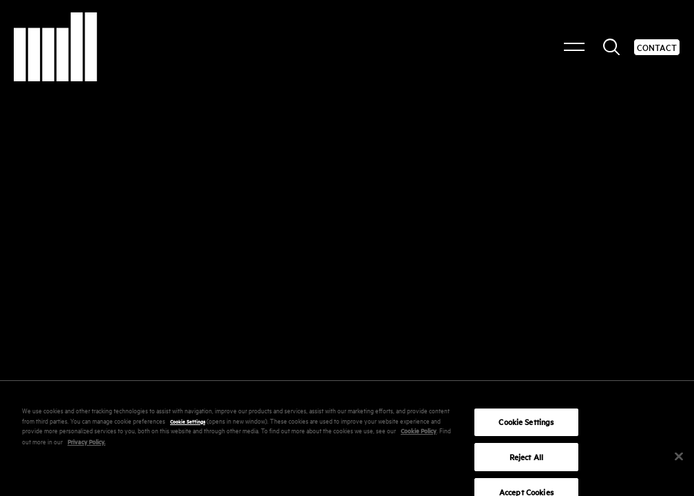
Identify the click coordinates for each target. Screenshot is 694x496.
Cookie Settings (187, 426)
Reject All (526, 462)
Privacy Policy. (86, 446)
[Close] (679, 462)
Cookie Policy (419, 436)
